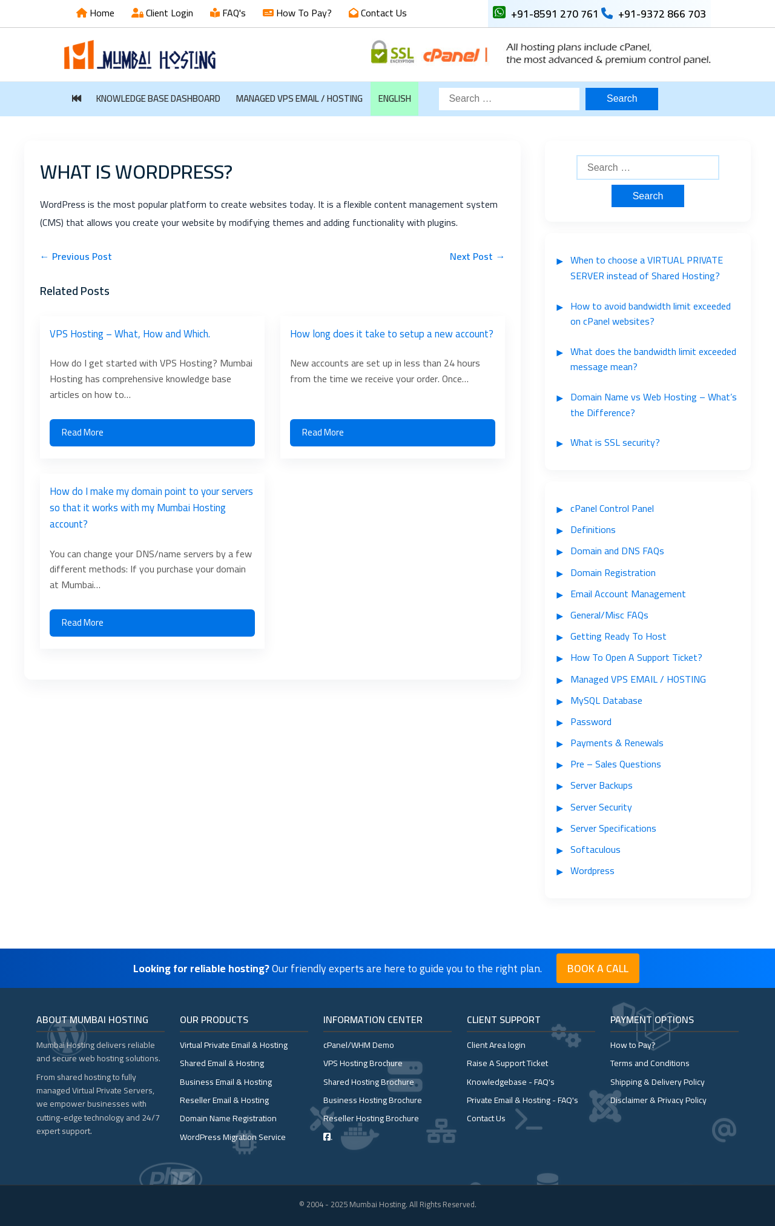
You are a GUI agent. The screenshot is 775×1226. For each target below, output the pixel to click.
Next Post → (477, 256)
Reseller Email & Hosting (224, 1100)
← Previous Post (76, 256)
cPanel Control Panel (612, 508)
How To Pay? (303, 13)
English (394, 98)
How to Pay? (633, 1045)
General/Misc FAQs (609, 615)
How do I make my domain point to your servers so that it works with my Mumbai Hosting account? (151, 508)
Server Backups (601, 785)
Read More (83, 432)
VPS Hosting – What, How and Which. (130, 333)
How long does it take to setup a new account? (391, 333)
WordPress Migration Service (233, 1137)
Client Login (168, 13)
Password (591, 721)
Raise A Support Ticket (507, 1063)
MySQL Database (606, 700)
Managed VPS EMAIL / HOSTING (299, 98)
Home (100, 13)
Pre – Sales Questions (615, 764)
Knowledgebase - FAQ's (511, 1082)
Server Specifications (613, 828)
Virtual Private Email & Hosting (234, 1045)
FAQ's (233, 13)
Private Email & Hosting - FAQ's (522, 1100)
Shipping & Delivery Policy (657, 1082)
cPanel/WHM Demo (358, 1045)
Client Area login (496, 1045)
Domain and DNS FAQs (617, 551)
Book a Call (597, 968)
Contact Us (382, 13)
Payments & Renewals (617, 743)
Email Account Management (628, 594)
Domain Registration (613, 572)
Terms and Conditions (650, 1063)
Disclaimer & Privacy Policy (658, 1100)
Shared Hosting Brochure (368, 1082)
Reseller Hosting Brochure (371, 1118)
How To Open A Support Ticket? (636, 657)
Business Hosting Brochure (372, 1100)
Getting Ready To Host (618, 636)
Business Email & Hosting (226, 1082)
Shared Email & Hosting (222, 1063)
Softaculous (595, 849)
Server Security (601, 807)
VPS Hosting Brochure (363, 1063)
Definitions (593, 529)
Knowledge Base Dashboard (158, 98)
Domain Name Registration (228, 1118)
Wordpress (592, 870)
